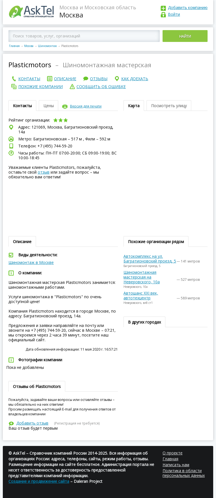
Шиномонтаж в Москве (31, 262)
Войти (174, 14)
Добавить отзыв (32, 423)
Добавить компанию (188, 7)
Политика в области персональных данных (184, 473)
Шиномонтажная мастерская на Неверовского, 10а (141, 277)
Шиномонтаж (47, 46)
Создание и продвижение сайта (38, 481)
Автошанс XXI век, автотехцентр (140, 295)
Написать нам (176, 464)
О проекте (173, 453)
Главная (14, 46)
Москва (28, 46)
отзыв (44, 172)
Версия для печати (86, 106)
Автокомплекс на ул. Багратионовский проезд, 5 (149, 259)
